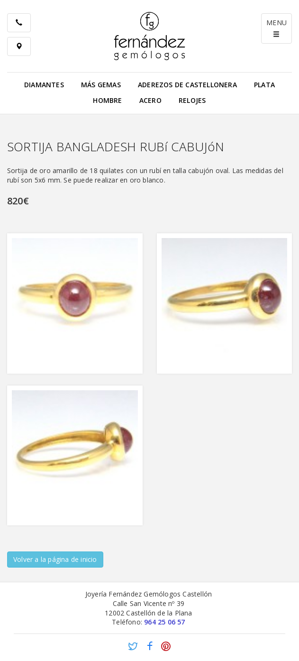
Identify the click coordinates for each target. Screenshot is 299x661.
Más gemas (101, 84)
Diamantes (44, 84)
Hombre (107, 100)
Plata (264, 84)
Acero (150, 100)
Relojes (192, 100)
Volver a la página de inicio (55, 559)
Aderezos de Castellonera (187, 84)
